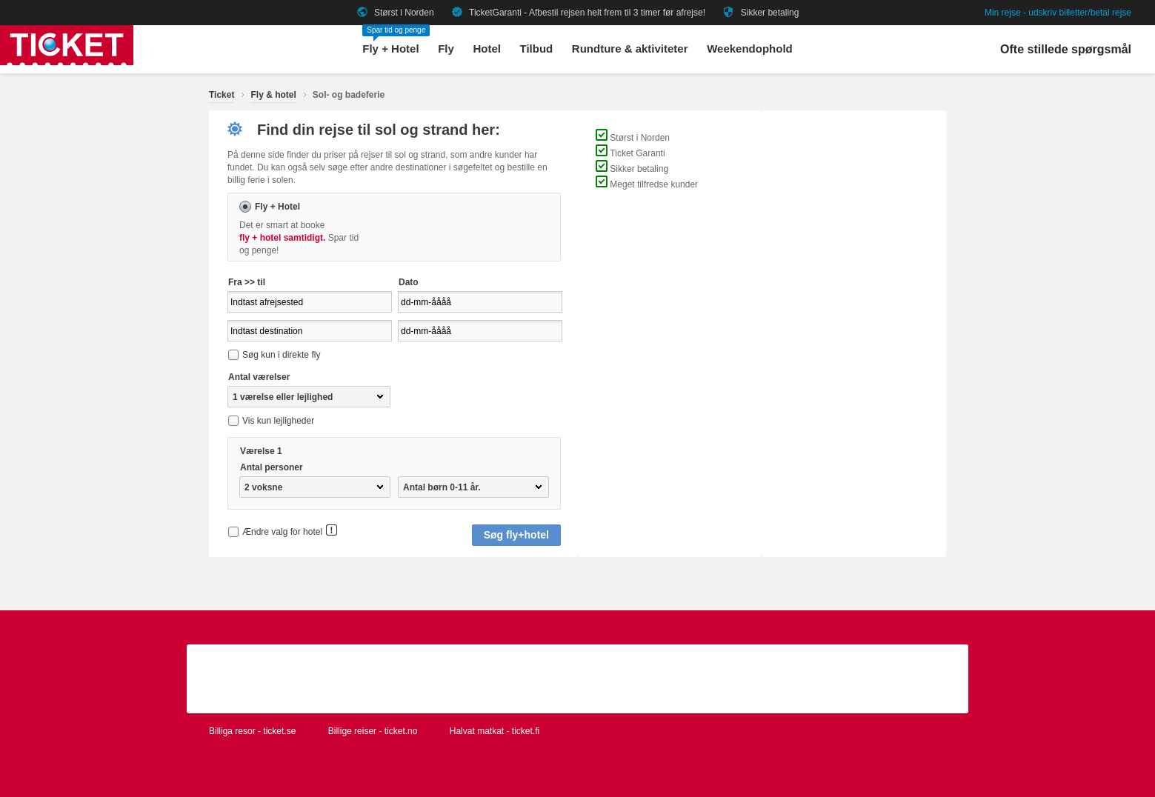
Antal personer (271, 467)
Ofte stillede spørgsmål (1065, 49)
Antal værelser (259, 377)
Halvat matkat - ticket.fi (494, 731)
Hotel (487, 48)
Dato (409, 282)
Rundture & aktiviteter (630, 48)
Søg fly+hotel (516, 535)
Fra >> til (246, 282)
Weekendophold (750, 48)
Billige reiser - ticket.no (373, 731)
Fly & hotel (273, 95)
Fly (446, 48)
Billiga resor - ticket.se (252, 731)
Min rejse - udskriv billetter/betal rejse (1058, 12)
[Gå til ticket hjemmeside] (66, 62)
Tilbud (536, 48)
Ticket (221, 95)
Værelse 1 (261, 451)
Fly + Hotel (390, 48)
